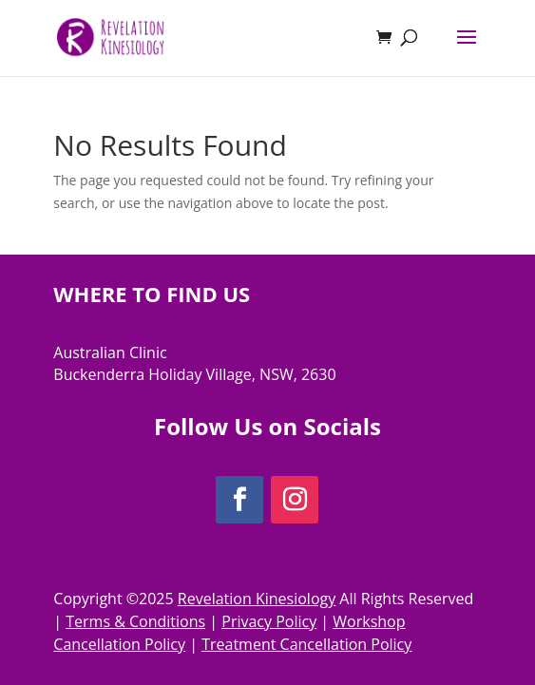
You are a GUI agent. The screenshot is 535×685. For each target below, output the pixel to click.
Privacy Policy (268, 621)
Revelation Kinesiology (256, 598)
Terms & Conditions (135, 621)
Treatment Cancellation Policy (306, 644)
